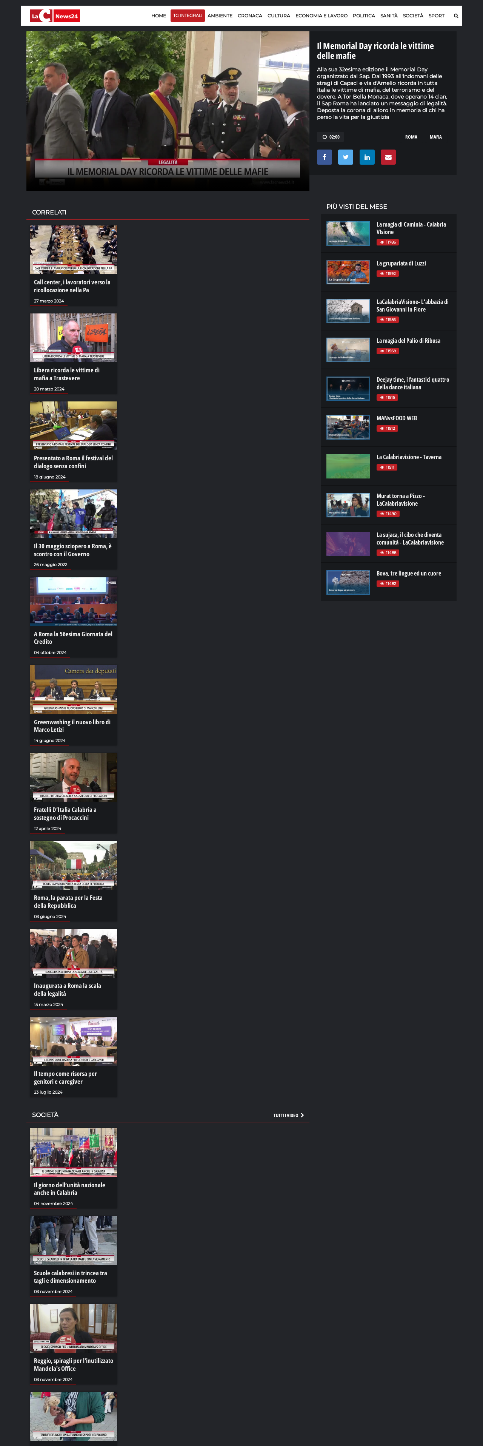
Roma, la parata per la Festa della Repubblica (72, 895)
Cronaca (250, 16)
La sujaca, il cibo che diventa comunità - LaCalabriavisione (410, 538)
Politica (364, 16)
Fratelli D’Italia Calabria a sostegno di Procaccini (63, 808)
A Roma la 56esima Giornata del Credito (70, 634)
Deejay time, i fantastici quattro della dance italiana (413, 383)
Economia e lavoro (321, 16)
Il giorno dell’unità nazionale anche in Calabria (67, 1179)
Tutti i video (289, 1106)
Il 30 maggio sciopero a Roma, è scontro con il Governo (70, 547)
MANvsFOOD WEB (397, 418)
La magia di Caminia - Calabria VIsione (411, 228)
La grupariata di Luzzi (401, 263)
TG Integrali (187, 15)
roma (411, 136)
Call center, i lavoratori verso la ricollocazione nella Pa (70, 286)
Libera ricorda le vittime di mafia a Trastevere (72, 373)
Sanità (389, 16)
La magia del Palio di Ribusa (408, 340)
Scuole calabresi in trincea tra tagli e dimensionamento (73, 1266)
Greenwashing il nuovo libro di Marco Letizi (69, 721)
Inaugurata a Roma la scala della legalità (71, 982)
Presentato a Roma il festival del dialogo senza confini (71, 460)
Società (413, 16)
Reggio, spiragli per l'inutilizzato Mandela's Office (71, 1353)
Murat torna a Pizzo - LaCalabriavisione (401, 500)
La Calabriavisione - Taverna (409, 457)
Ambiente (220, 16)
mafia (436, 136)
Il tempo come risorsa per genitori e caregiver (73, 1069)
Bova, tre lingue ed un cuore (409, 573)
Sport (437, 16)
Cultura (279, 16)
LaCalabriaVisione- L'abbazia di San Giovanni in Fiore (413, 305)
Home (158, 16)
